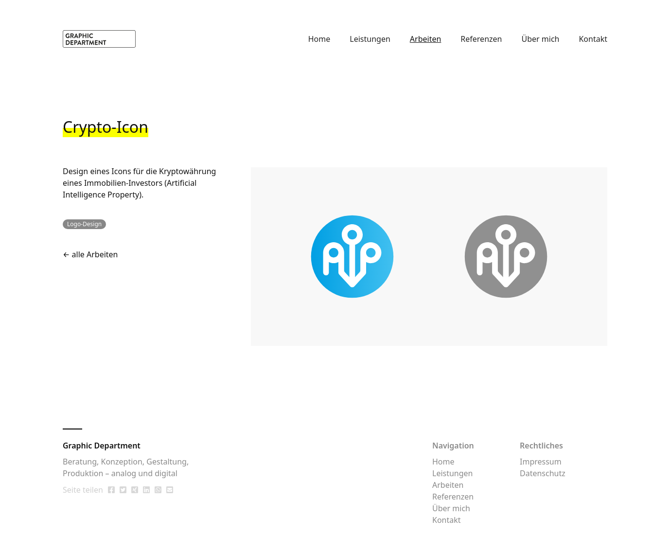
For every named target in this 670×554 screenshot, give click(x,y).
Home (319, 39)
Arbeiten (425, 39)
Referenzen (481, 39)
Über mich (540, 39)
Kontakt (593, 39)
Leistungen (370, 39)
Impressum (541, 461)
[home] (99, 38)
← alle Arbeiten (90, 254)
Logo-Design (84, 224)
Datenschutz (542, 473)
